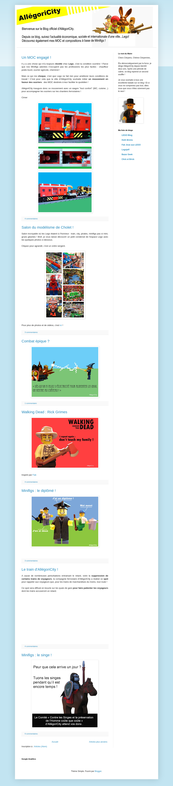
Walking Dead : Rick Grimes (44, 412)
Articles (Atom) (40, 746)
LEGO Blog (127, 135)
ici (61, 325)
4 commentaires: (31, 219)
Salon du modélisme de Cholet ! (48, 227)
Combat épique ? (36, 341)
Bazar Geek (127, 154)
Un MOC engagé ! (36, 57)
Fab (34, 475)
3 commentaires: (31, 332)
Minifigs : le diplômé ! (39, 491)
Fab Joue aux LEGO (131, 145)
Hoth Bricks (127, 140)
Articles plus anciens (98, 742)
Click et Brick (128, 159)
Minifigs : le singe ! (37, 655)
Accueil (55, 742)
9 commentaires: (31, 734)
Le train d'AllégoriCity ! (40, 569)
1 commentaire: (31, 403)
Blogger (98, 771)
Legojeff (126, 149)
